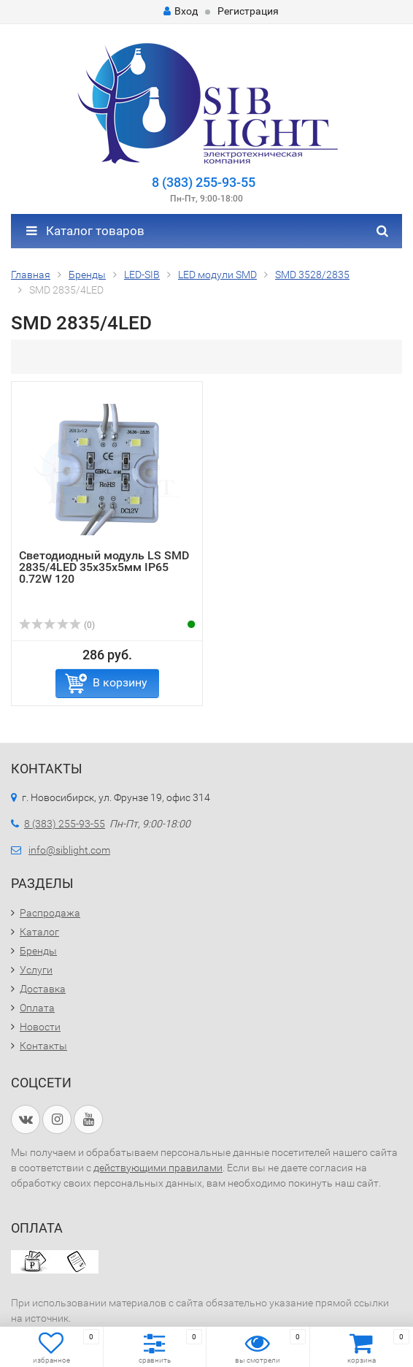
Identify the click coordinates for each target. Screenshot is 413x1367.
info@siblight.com (69, 850)
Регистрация (248, 11)
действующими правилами (158, 1167)
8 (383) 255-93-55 (203, 182)
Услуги (36, 970)
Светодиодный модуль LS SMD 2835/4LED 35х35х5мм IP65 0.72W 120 (104, 567)
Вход (180, 11)
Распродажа (50, 913)
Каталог (39, 932)
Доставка (43, 989)
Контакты (43, 1046)
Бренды (38, 951)
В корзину (120, 682)
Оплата (37, 1008)
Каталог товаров (85, 230)
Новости (40, 1027)
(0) (57, 625)
